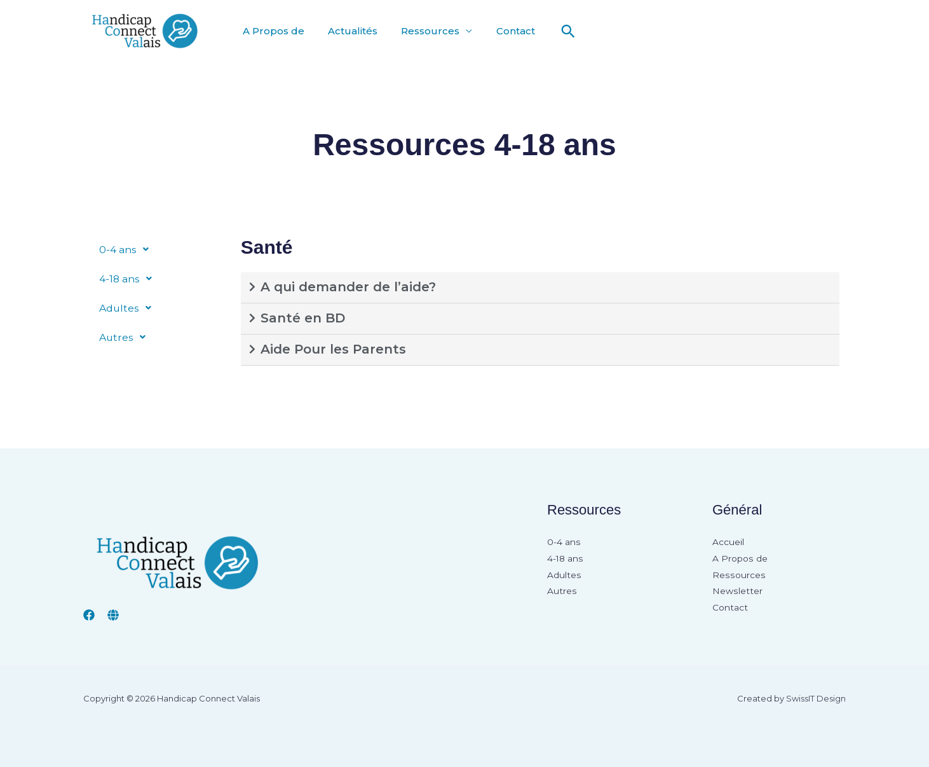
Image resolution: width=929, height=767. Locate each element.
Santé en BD (303, 318)
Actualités (347, 31)
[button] (555, 31)
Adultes (129, 307)
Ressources (422, 31)
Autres (126, 337)
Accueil (728, 542)
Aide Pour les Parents (333, 349)
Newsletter (737, 592)
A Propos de (271, 31)
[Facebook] (89, 615)
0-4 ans (127, 249)
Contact (503, 31)
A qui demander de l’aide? (348, 286)
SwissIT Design (816, 698)
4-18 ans (129, 278)
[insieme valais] (113, 615)
